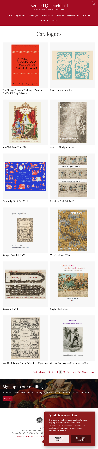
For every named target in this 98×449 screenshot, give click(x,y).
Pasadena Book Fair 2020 (62, 201)
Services (60, 15)
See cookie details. (58, 431)
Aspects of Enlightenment (62, 147)
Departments (21, 15)
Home (9, 15)
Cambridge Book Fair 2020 (15, 201)
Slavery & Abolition (11, 309)
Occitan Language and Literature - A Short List (71, 363)
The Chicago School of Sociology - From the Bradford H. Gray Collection (23, 92)
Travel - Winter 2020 (60, 255)
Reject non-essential (81, 439)
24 (78, 372)
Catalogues (34, 15)
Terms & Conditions (43, 436)
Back (42, 372)
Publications (47, 15)
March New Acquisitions (61, 90)
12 (64, 372)
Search (54, 20)
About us (87, 15)
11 (60, 372)
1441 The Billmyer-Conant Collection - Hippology (25, 363)
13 (69, 372)
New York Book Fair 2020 (15, 147)
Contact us (44, 20)
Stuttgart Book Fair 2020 (14, 255)
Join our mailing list (25, 436)
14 (73, 372)
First (35, 372)
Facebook (43, 441)
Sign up (7, 398)
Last (92, 372)
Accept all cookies (59, 439)
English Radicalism (59, 309)
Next (84, 372)
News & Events (73, 15)
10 (57, 372)
